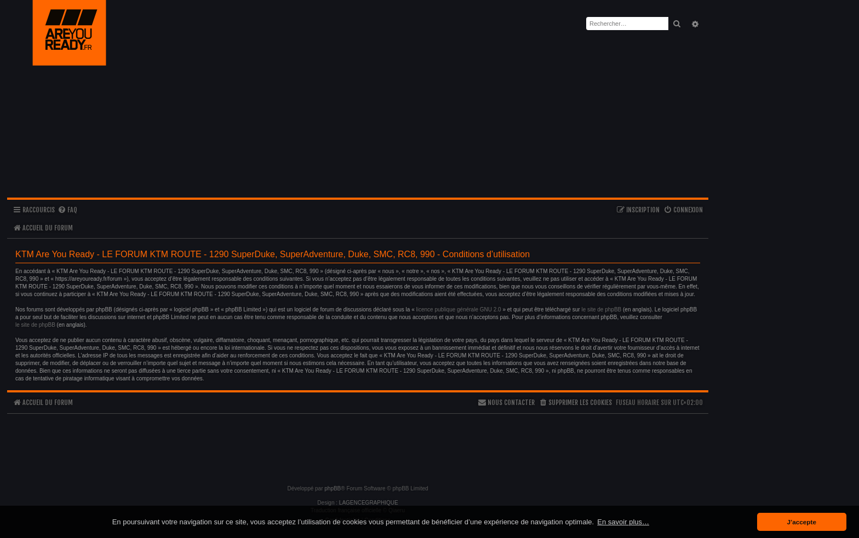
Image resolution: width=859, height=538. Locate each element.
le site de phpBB (601, 309)
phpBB (332, 488)
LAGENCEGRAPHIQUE (368, 503)
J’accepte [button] (801, 521)
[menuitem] (67, 210)
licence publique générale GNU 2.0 (458, 309)
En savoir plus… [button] (623, 522)
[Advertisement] (357, 444)
